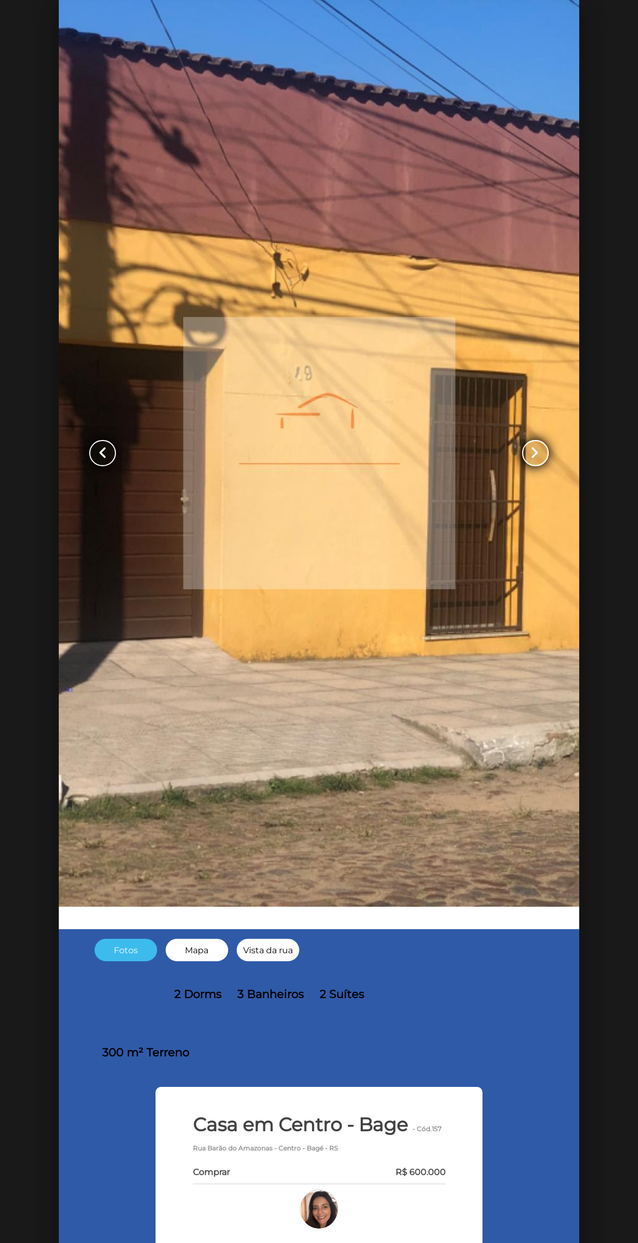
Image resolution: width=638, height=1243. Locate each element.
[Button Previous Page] (104, 452)
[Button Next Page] (533, 452)
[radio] (126, 950)
